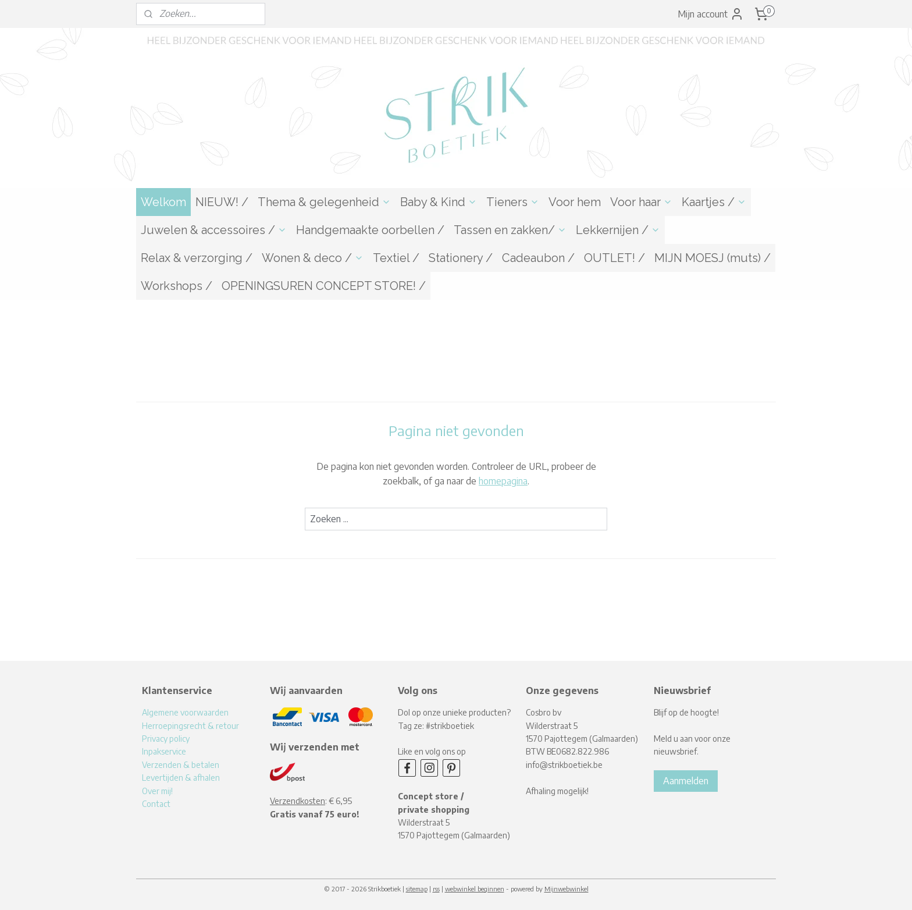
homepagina (503, 481)
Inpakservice (164, 751)
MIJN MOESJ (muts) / (712, 258)
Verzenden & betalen (180, 765)
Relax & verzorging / (196, 258)
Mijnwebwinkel (566, 889)
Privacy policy (166, 738)
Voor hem (574, 202)
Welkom (163, 202)
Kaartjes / (714, 202)
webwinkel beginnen (474, 889)
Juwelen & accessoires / (214, 230)
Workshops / (176, 286)
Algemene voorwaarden (185, 712)
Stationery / (461, 258)
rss (436, 889)
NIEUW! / (221, 202)
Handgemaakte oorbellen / (370, 230)
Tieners (512, 202)
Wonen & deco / (313, 258)
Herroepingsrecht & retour (190, 726)
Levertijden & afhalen (181, 777)
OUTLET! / (614, 258)
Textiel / (396, 258)
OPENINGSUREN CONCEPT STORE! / (324, 286)
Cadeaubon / (538, 258)
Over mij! (157, 791)
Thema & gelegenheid (324, 202)
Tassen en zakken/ (510, 230)
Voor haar (641, 202)
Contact (156, 804)
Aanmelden (685, 781)
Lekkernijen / (618, 230)
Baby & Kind (438, 202)
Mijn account (711, 14)
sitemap (417, 889)
